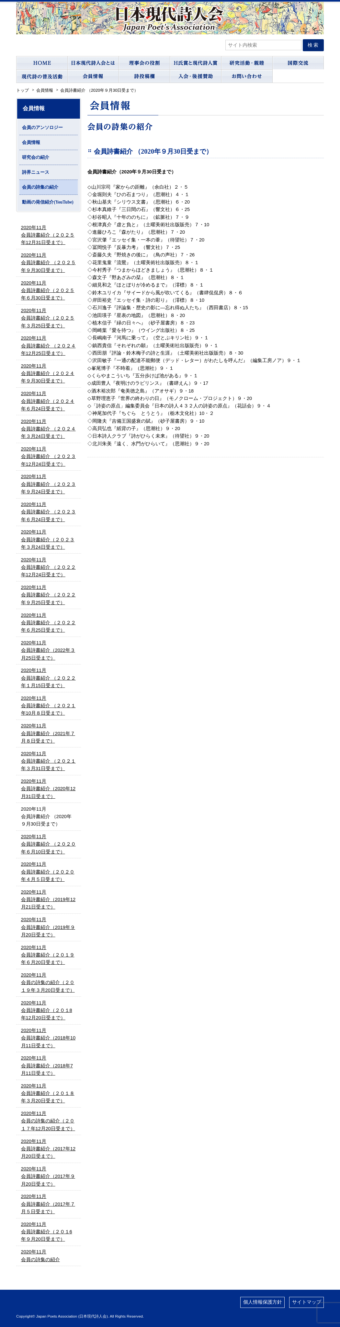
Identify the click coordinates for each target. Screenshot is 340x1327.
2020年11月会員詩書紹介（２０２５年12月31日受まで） (47, 235)
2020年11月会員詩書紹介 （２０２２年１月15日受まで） (48, 678)
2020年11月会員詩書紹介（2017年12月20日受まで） (48, 1149)
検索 (313, 45)
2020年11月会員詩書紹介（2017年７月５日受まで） (48, 1204)
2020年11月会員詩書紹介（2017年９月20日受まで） (48, 1176)
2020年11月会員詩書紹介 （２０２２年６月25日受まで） (48, 623)
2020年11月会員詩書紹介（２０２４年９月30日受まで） (47, 373)
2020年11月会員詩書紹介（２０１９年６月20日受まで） (47, 955)
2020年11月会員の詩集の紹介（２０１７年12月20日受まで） (48, 1121)
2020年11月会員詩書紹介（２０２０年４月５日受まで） (47, 872)
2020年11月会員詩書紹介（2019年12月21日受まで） (48, 899)
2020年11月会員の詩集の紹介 (40, 1255)
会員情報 (31, 142)
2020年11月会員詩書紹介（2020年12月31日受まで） (48, 789)
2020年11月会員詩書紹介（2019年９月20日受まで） (48, 927)
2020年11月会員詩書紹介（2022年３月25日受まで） (48, 650)
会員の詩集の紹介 (40, 187)
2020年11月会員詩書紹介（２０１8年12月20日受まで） (46, 1010)
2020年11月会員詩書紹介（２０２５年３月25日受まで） (47, 318)
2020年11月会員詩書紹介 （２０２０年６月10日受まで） (48, 844)
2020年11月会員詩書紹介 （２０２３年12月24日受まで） (48, 456)
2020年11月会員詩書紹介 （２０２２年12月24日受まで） (48, 567)
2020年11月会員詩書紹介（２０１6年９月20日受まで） (46, 1232)
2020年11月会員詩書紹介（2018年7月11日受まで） (47, 1065)
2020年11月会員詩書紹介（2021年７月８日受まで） (48, 733)
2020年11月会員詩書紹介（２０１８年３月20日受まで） (47, 1093)
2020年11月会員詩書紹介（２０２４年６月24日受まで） (47, 401)
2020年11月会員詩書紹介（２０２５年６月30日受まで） (47, 290)
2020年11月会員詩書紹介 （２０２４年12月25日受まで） (48, 345)
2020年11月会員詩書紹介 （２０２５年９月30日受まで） (48, 262)
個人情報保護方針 (262, 1302)
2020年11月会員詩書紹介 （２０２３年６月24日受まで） (48, 512)
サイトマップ (306, 1302)
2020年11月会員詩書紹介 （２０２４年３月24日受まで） (48, 429)
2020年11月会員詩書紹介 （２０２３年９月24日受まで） (48, 484)
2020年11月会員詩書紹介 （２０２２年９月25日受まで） (48, 595)
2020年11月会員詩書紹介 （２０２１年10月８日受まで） (48, 706)
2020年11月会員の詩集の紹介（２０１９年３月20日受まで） (48, 982)
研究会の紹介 (35, 157)
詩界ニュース (35, 172)
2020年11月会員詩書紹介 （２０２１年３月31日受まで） (48, 761)
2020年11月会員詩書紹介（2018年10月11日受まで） (48, 1038)
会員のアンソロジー (42, 127)
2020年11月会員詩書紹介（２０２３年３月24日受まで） (47, 539)
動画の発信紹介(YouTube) (47, 202)
